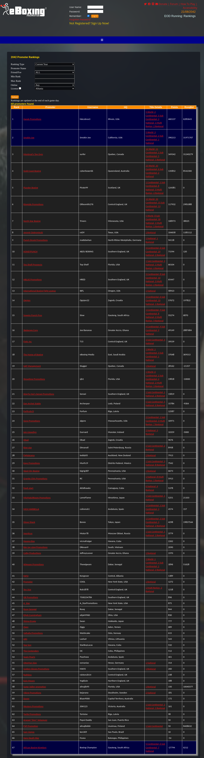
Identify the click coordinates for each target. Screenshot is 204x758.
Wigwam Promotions (33, 564)
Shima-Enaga (29, 621)
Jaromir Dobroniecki (33, 232)
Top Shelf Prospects (32, 264)
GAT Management (32, 366)
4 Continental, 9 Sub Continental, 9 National (155, 330)
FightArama (29, 455)
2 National (151, 692)
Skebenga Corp (30, 330)
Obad (26, 439)
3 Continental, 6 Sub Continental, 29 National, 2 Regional (155, 251)
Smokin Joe (28, 137)
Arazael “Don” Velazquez (35, 720)
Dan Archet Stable (32, 403)
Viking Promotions (32, 692)
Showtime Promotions (34, 379)
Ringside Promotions (33, 204)
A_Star (26, 603)
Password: (74, 11)
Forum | (175, 4)
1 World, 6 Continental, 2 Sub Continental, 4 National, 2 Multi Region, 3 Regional (155, 379)
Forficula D (28, 411)
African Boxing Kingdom (34, 747)
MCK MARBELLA (31, 509)
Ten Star (27, 589)
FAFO (25, 575)
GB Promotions (30, 597)
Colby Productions (32, 553)
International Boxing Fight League (39, 290)
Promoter (28, 581)
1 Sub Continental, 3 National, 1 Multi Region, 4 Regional (155, 265)
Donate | (164, 4)
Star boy (27, 645)
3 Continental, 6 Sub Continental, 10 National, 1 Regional (155, 300)
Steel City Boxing (31, 470)
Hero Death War (31, 738)
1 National (151, 290)
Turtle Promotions (32, 714)
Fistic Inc (27, 341)
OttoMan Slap (30, 662)
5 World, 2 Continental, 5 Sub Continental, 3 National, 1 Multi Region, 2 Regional (155, 119)
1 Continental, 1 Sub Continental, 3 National (155, 509)
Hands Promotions (32, 119)
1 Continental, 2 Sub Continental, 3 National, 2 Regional (155, 522)
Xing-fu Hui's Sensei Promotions (38, 394)
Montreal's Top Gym (33, 154)
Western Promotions (33, 706)
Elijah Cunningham (32, 615)
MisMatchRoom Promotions (37, 497)
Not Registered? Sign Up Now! (89, 23)
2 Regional (151, 455)
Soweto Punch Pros (32, 315)
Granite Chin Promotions (35, 478)
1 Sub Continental (154, 726)
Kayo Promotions (31, 463)
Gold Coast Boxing (32, 170)
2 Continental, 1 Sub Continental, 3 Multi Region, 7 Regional (155, 421)
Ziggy (26, 627)
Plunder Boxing (30, 187)
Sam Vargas (28, 731)
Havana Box (29, 541)
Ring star (27, 447)
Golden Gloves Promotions (36, 668)
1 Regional (151, 232)
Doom (26, 698)
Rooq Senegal (29, 609)
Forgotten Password (79, 19)
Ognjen (26, 300)
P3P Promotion (30, 726)
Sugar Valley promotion (34, 686)
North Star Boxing (31, 221)
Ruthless (27, 674)
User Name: (75, 7)
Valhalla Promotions (33, 633)
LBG (25, 638)
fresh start (28, 488)
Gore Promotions (31, 420)
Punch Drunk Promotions (35, 240)
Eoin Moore (29, 680)
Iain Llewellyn (29, 432)
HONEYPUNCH (30, 251)
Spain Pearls (29, 656)
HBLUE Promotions (32, 279)
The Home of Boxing (33, 354)
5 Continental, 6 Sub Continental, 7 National (155, 747)
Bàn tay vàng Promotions (35, 547)
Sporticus (27, 533)
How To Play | (189, 4)
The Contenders (31, 650)
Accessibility (190, 8)
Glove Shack (29, 522)
